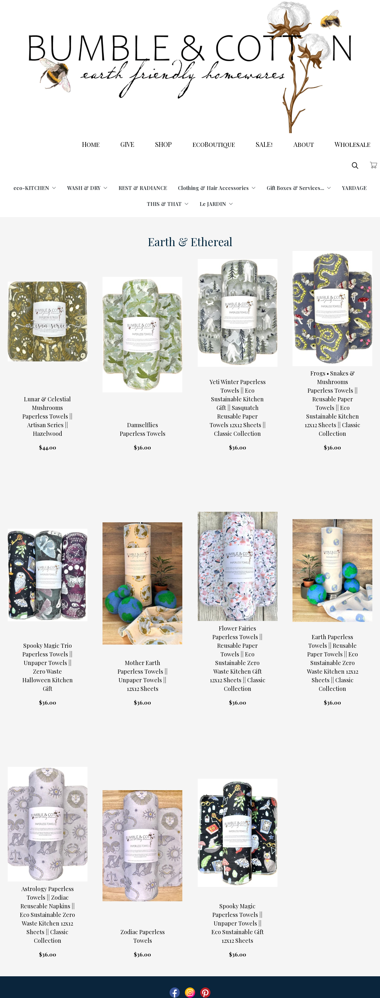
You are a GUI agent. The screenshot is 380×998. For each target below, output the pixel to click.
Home (91, 144)
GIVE (127, 144)
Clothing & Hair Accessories (217, 188)
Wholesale (352, 144)
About (303, 144)
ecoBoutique (214, 144)
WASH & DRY (87, 188)
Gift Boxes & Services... (299, 188)
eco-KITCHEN (34, 188)
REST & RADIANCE (142, 188)
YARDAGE (354, 188)
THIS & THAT (168, 203)
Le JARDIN (216, 203)
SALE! (264, 144)
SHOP (163, 144)
